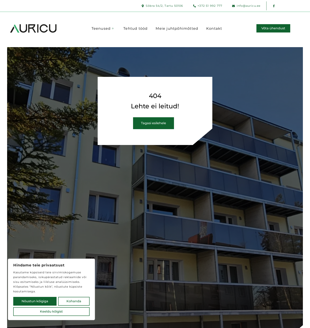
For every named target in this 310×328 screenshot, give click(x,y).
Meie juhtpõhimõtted (177, 28)
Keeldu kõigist (68, 301)
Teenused (102, 28)
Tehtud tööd (135, 28)
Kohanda (30, 301)
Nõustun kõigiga (51, 311)
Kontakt (215, 28)
